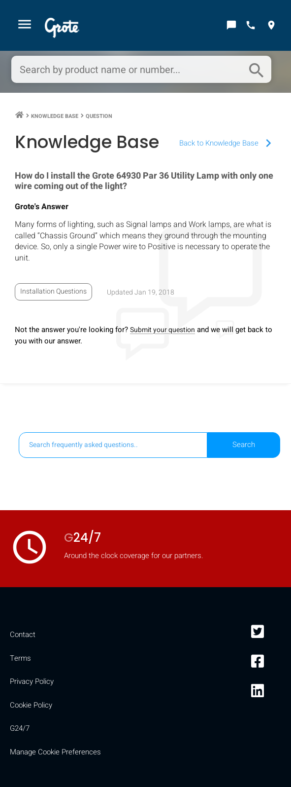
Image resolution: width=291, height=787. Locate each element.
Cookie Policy (31, 705)
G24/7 (20, 728)
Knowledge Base (54, 116)
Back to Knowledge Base (227, 143)
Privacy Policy (32, 681)
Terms (20, 658)
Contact (22, 634)
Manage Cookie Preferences (55, 752)
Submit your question (162, 330)
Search (243, 444)
